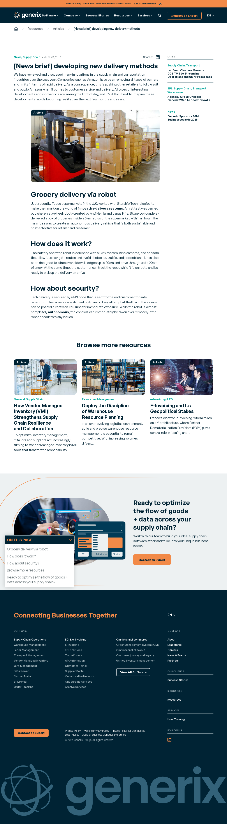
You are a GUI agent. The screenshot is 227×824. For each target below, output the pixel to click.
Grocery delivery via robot (27, 549)
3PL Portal (20, 681)
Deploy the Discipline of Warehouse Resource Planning (105, 411)
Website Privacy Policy (96, 730)
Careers (172, 650)
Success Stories (97, 15)
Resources (35, 28)
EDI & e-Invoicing (75, 639)
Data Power (21, 671)
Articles (58, 28)
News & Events (176, 655)
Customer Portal (76, 665)
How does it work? (21, 556)
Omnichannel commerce (131, 639)
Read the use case (145, 3)
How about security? (23, 563)
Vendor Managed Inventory (31, 660)
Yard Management (25, 665)
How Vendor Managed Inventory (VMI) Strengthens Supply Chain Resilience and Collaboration (38, 417)
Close (160, 4)
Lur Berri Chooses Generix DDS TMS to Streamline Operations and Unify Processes (189, 73)
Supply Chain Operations (30, 639)
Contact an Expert (184, 15)
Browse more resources (25, 570)
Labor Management (26, 650)
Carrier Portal (23, 676)
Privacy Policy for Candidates (128, 730)
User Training (176, 719)
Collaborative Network (79, 676)
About (171, 639)
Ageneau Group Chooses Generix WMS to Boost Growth (188, 98)
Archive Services (75, 687)
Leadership (174, 644)
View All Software (133, 672)
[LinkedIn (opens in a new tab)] (158, 57)
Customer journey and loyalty (135, 655)
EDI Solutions (73, 650)
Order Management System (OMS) (138, 644)
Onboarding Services (78, 681)
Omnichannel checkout (130, 650)
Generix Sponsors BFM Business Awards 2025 (183, 118)
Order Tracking (23, 687)
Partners (173, 660)
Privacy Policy (73, 730)
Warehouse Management (30, 644)
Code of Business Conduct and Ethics (104, 734)
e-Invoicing (72, 644)
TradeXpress (73, 655)
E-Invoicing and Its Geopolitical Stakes (172, 408)
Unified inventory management (135, 660)
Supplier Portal (74, 671)
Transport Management (29, 655)
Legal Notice (72, 734)
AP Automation (75, 660)
